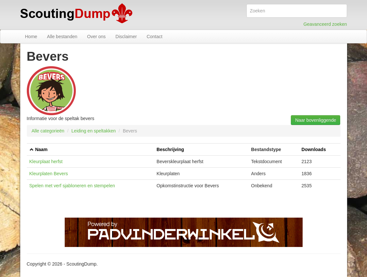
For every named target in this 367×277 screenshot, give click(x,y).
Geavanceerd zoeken (325, 24)
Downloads (314, 149)
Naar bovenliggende (315, 120)
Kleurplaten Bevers (48, 173)
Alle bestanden (62, 36)
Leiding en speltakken (94, 130)
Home (31, 36)
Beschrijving (170, 149)
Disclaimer (126, 36)
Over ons (96, 36)
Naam (41, 149)
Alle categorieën (48, 130)
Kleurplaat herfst (46, 161)
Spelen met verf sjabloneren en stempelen (72, 185)
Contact (154, 36)
